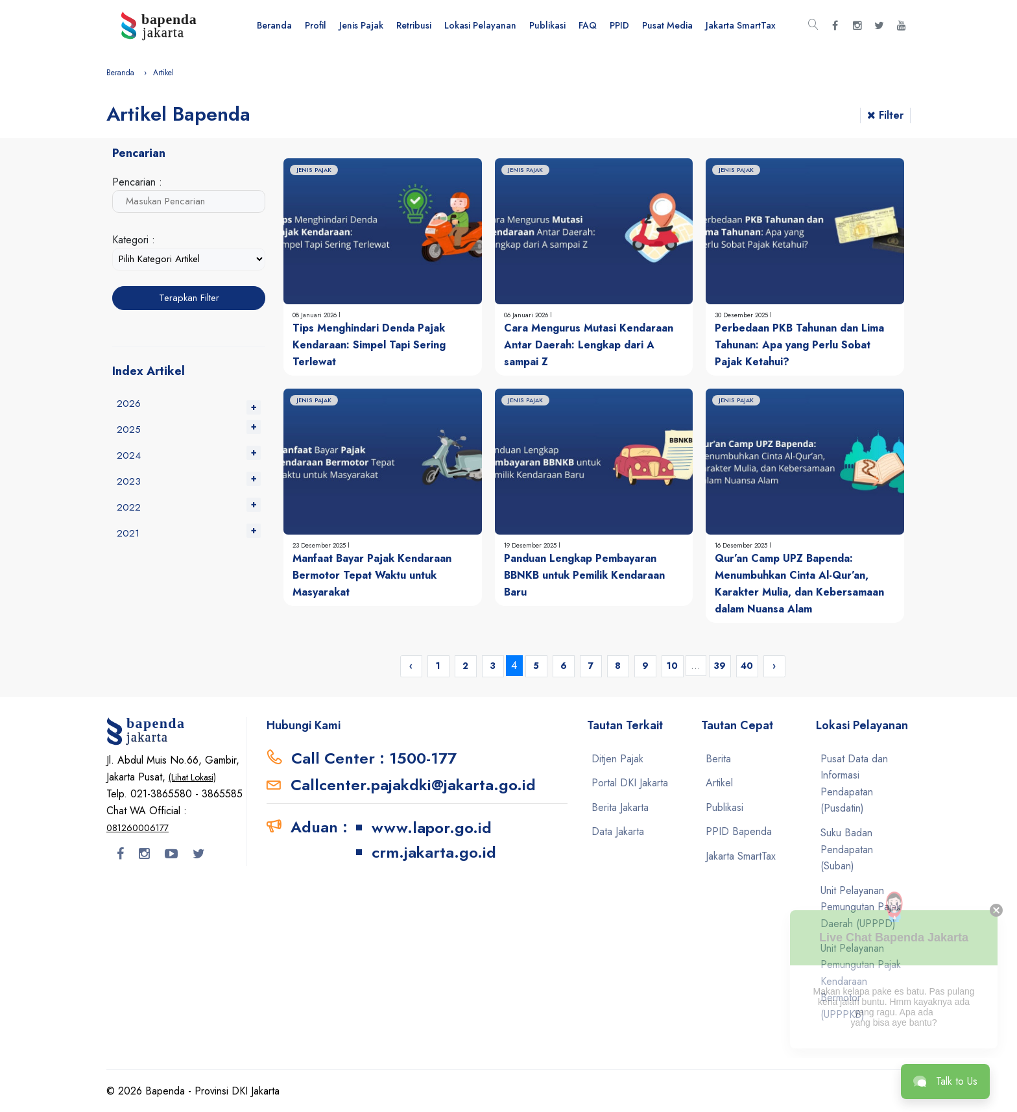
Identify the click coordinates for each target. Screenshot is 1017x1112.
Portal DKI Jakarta (630, 782)
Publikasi (547, 25)
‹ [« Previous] (411, 665)
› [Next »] (774, 665)
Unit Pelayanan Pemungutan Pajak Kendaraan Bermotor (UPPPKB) (860, 981)
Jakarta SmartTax (741, 25)
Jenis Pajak (361, 25)
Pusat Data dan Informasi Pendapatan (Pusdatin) (854, 783)
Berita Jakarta (620, 807)
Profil (315, 25)
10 (672, 665)
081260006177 (137, 827)
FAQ (588, 25)
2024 (129, 455)
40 (747, 665)
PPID (619, 25)
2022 (129, 507)
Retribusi (413, 25)
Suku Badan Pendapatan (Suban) (846, 849)
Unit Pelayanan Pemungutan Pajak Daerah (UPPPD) (860, 907)
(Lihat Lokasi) (192, 777)
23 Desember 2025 (320, 545)
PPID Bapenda (739, 831)
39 (719, 665)
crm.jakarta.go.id (434, 852)
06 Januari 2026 (527, 315)
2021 (128, 533)
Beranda (274, 25)
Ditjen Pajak (617, 758)
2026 (129, 403)
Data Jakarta (618, 831)
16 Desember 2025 (742, 545)
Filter (885, 115)
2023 (129, 481)
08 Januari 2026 (316, 315)
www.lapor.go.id (432, 827)
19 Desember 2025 (531, 545)
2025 (129, 429)
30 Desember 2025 (742, 315)
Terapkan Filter (189, 298)
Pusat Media (667, 25)
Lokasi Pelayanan (480, 25)
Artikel (719, 782)
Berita (718, 758)
